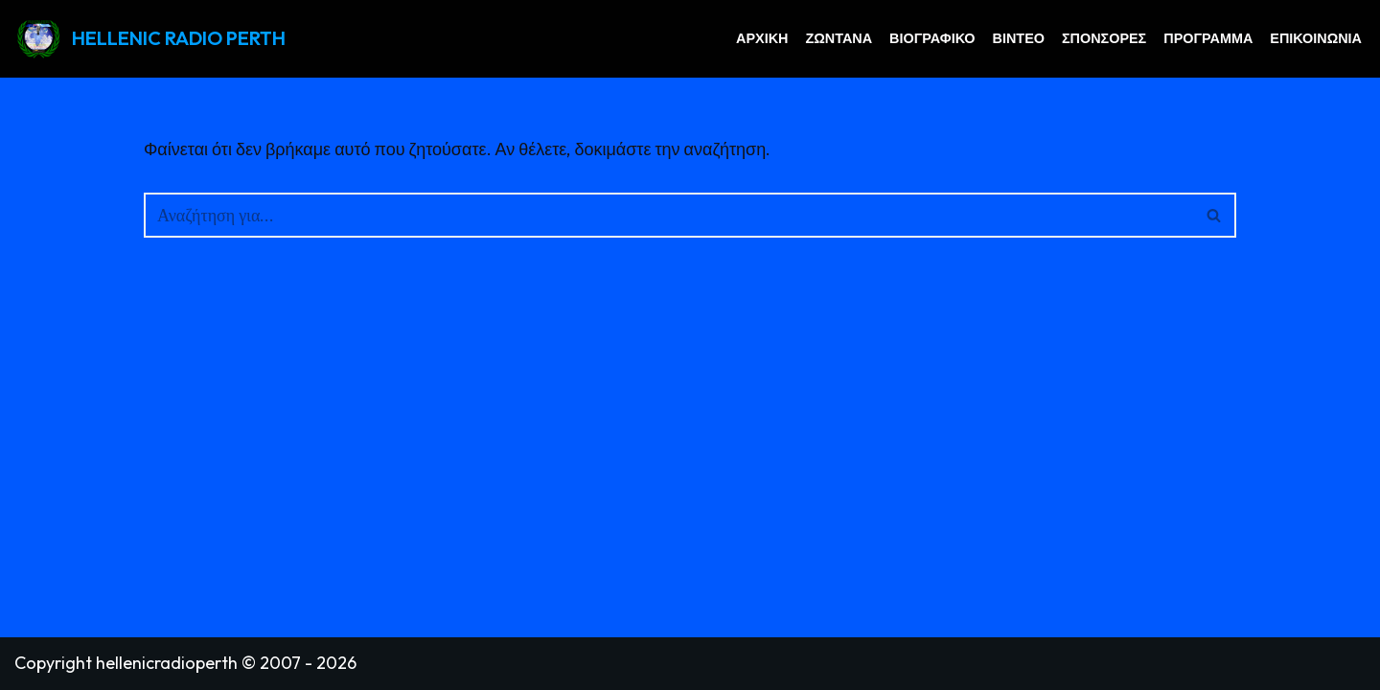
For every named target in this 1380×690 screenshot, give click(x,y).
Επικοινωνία (1316, 38)
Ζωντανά (838, 38)
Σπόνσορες (1104, 38)
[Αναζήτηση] (668, 215)
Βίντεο (1019, 38)
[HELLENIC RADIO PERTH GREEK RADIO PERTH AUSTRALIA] (150, 38)
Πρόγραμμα (1208, 38)
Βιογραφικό (932, 38)
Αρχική (762, 38)
